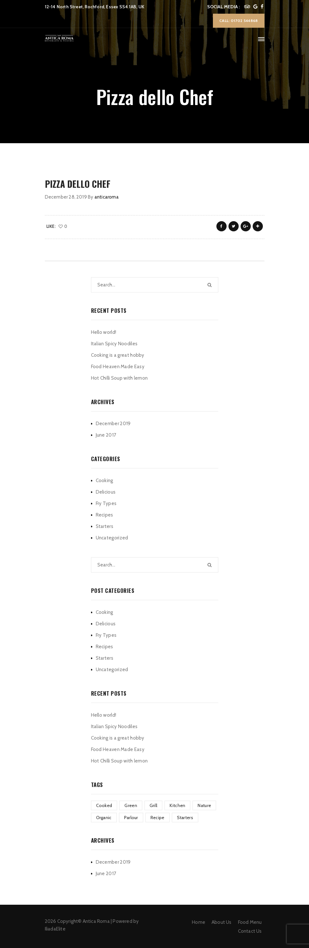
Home (198, 922)
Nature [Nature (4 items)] (204, 805)
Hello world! (103, 332)
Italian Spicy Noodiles (114, 344)
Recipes (104, 515)
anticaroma (107, 197)
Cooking (104, 480)
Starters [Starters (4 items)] (185, 817)
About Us (222, 922)
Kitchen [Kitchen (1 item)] (177, 805)
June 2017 (106, 435)
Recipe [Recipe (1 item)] (158, 817)
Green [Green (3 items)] (130, 805)
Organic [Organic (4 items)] (104, 817)
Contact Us (250, 931)
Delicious (106, 492)
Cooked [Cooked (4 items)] (104, 805)
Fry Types (106, 503)
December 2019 (113, 423)
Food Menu (250, 922)
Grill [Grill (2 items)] (154, 805)
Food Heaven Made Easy (117, 366)
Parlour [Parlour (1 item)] (131, 817)
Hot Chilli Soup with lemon (119, 378)
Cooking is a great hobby (117, 355)
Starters (104, 526)
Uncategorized (112, 538)
